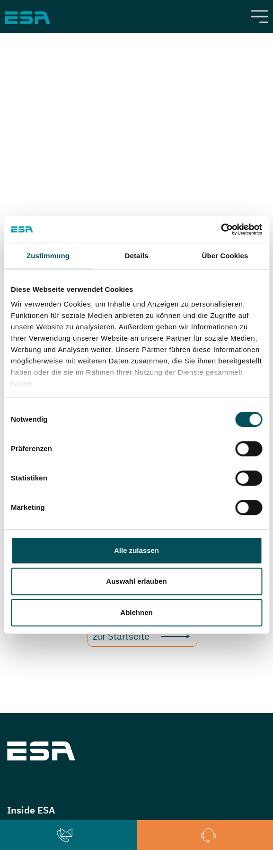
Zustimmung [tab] (48, 256)
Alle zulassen (136, 550)
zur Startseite (121, 636)
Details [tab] (137, 256)
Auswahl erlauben (136, 581)
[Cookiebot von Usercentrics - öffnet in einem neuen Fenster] (220, 229)
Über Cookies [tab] (225, 256)
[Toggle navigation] (260, 17)
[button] (65, 835)
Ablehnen (136, 612)
